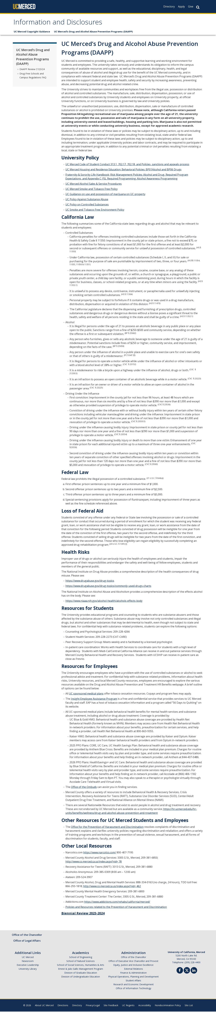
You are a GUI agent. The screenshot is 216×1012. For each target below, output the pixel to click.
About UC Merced (44, 1005)
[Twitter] (187, 970)
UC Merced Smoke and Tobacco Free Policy (91, 189)
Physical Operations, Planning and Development (133, 977)
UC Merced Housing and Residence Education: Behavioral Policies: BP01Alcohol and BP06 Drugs (123, 170)
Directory (169, 6)
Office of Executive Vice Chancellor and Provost (133, 961)
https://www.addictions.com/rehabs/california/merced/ (117, 902)
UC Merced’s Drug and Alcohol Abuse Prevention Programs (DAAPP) (93, 32)
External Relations (133, 969)
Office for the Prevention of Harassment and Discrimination (107, 827)
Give (190, 6)
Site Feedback (111, 1005)
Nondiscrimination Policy (168, 1005)
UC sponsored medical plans (86, 694)
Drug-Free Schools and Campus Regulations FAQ (32, 75)
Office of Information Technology (133, 988)
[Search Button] (198, 7)
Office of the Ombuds (84, 787)
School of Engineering (80, 957)
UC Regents (128, 1005)
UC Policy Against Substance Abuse (86, 200)
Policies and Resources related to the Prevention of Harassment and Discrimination (116, 907)
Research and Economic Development (133, 984)
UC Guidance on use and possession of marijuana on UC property (105, 194)
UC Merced (28, 957)
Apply (181, 6)
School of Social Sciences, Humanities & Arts (80, 965)
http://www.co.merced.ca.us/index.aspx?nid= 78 (93, 862)
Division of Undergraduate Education (80, 977)
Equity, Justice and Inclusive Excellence (133, 965)
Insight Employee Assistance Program (94, 699)
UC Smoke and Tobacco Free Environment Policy (94, 210)
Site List (189, 1005)
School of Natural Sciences (80, 961)
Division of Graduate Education (80, 973)
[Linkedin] (194, 971)
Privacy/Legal (93, 1005)
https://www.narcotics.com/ (99, 853)
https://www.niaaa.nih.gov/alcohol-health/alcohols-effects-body (103, 601)
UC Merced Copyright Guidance (32, 32)
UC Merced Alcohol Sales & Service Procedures (93, 184)
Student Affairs (133, 980)
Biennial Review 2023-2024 (83, 913)
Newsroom (28, 961)
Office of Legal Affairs (27, 941)
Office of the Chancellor (27, 935)
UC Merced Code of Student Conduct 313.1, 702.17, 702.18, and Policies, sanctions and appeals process (127, 165)
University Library (28, 969)
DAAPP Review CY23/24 (32, 69)
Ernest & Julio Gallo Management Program (80, 969)
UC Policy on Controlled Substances (87, 205)
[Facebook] (180, 971)
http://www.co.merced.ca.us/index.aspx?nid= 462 (112, 886)
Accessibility (144, 1005)
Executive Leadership (28, 965)
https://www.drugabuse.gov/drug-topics (89, 581)
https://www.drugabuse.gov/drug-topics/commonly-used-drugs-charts (108, 586)
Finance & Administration (133, 973)
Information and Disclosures (59, 23)
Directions (62, 1005)
